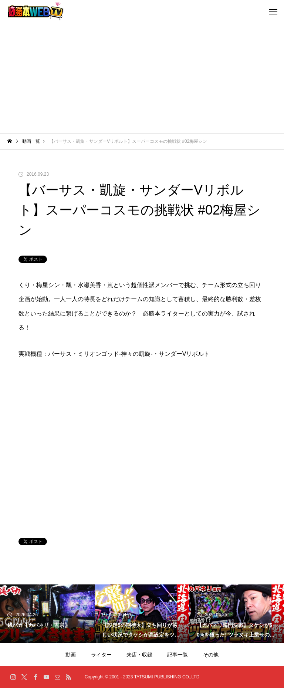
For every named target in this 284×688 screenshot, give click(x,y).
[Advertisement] (142, 77)
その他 (211, 655)
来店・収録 (139, 655)
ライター (101, 655)
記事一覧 (177, 655)
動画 (70, 655)
